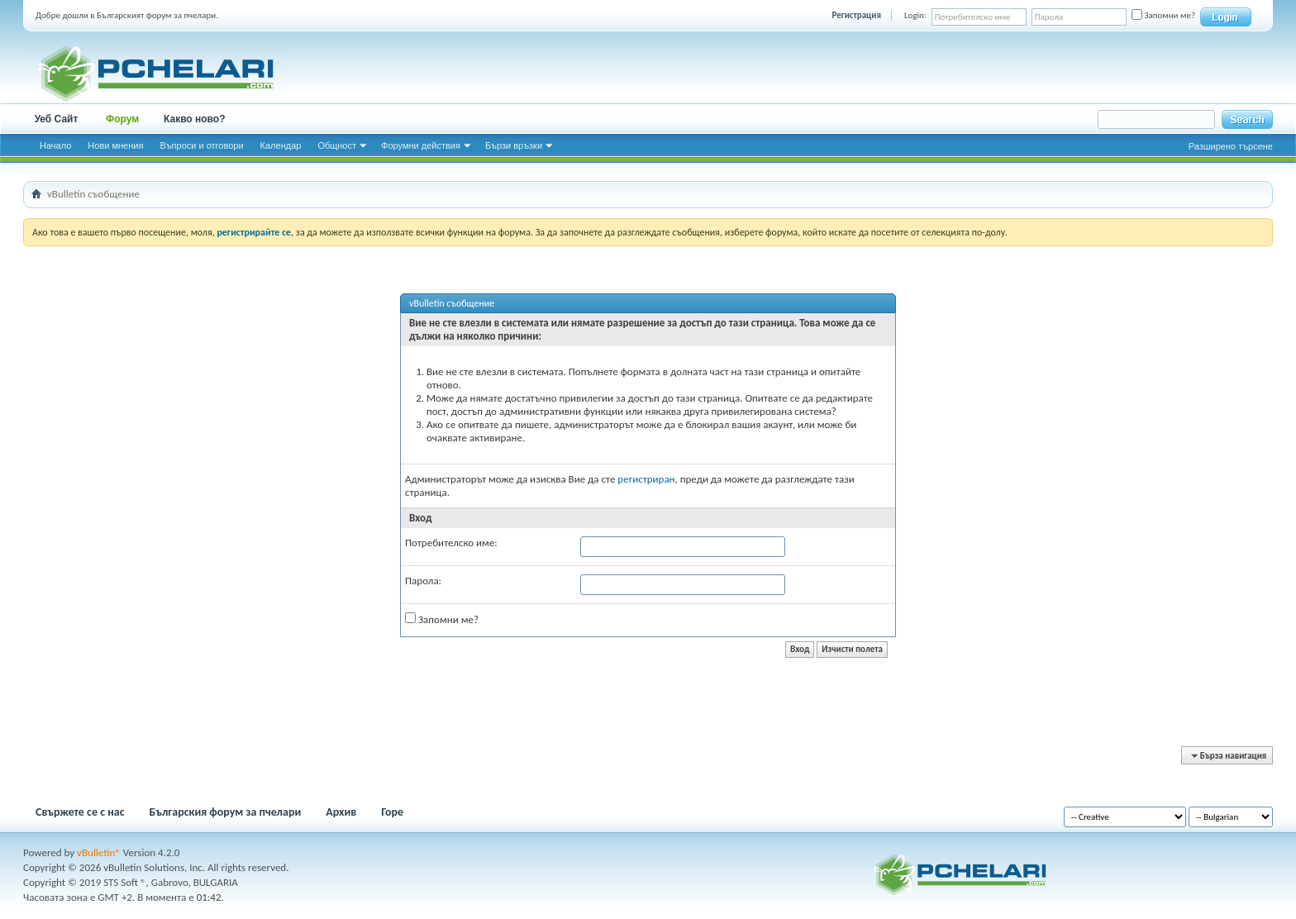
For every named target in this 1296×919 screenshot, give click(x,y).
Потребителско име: (451, 542)
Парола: (423, 580)
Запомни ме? (1163, 15)
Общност (336, 145)
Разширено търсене (1231, 146)
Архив (341, 812)
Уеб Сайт (57, 119)
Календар (281, 145)
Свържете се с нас (80, 812)
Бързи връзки (513, 145)
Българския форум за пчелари (226, 812)
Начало (55, 145)
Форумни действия (420, 145)
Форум (122, 119)
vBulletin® (99, 852)
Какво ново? (195, 119)
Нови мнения (115, 145)
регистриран (645, 479)
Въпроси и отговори (201, 145)
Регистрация (856, 15)
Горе (392, 812)
